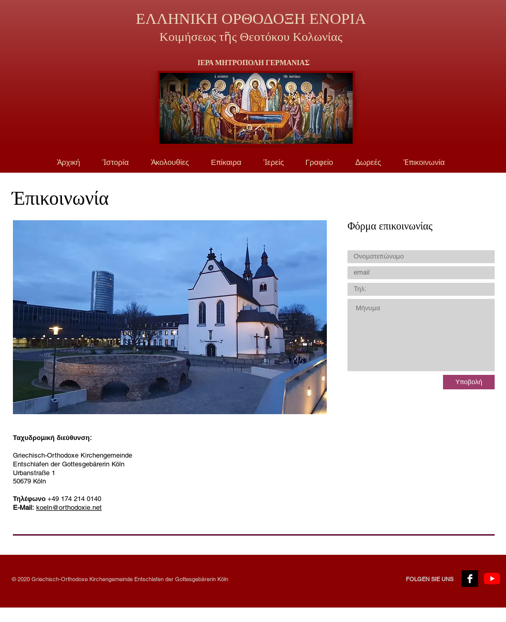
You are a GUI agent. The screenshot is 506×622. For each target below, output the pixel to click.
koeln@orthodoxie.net (69, 507)
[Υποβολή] (469, 382)
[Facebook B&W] (470, 578)
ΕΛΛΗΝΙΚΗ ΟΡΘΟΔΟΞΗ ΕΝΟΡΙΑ (251, 18)
